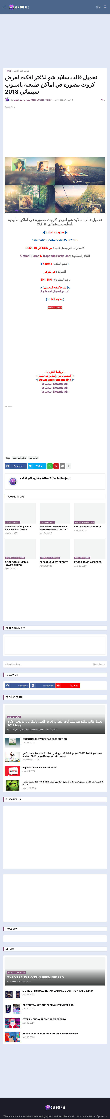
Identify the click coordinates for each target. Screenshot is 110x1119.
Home (8, 71)
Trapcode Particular (56, 256)
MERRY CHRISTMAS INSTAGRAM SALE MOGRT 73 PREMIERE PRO (57, 990)
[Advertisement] (55, 41)
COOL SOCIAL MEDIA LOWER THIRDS (16, 563)
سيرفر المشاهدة (55, 307)
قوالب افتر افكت (21, 71)
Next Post (98, 664)
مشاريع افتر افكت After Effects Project (45, 478)
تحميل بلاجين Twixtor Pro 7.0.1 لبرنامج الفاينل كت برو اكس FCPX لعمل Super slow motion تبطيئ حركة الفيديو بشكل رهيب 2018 (62, 754)
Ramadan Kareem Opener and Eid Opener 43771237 (53, 528)
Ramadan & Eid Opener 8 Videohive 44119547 (18, 528)
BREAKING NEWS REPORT (54, 562)
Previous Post (14, 664)
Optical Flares (29, 256)
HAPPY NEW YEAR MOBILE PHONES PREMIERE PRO (50, 1033)
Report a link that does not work (39, 767)
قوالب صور (33, 458)
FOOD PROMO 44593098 (87, 562)
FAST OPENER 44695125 (87, 526)
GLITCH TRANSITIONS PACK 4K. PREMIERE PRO (48, 1005)
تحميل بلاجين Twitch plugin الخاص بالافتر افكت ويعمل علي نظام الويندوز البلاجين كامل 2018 (62, 783)
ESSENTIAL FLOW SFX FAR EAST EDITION (44, 739)
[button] (4, 7)
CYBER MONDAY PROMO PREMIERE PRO (44, 1019)
